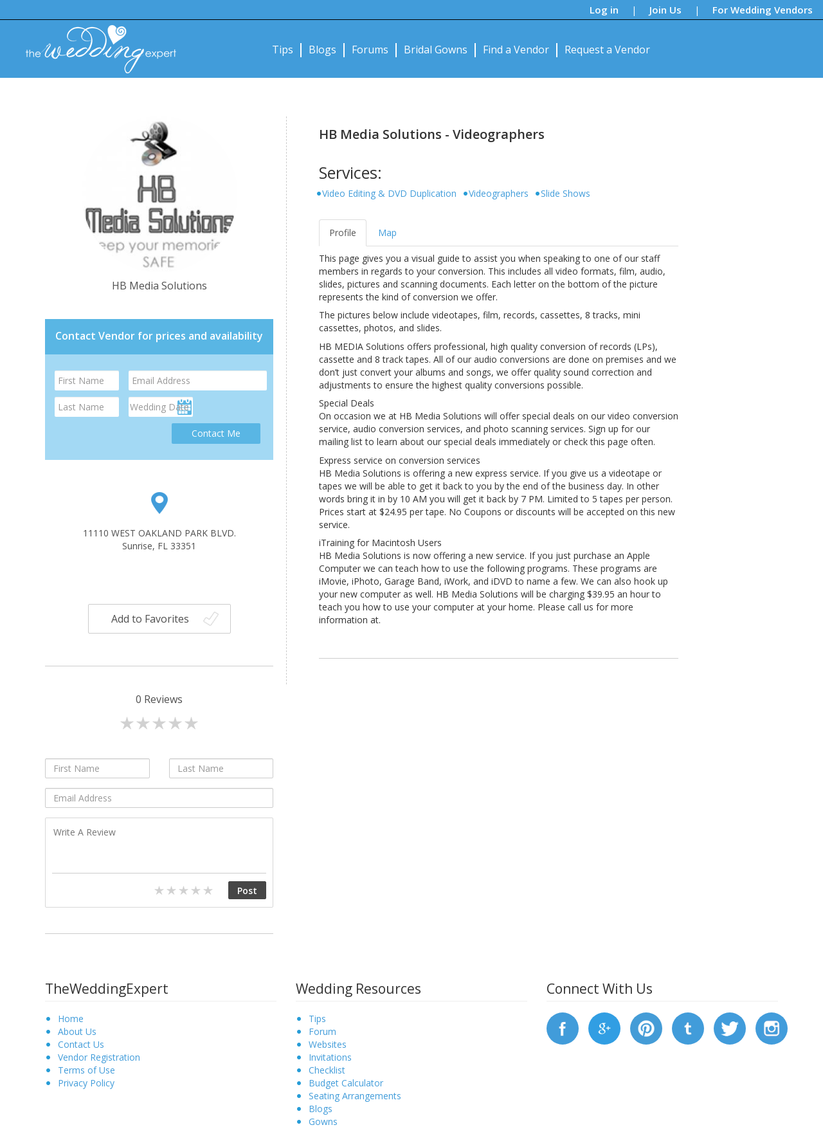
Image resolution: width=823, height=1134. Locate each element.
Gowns (323, 1121)
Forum (322, 1031)
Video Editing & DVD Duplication (389, 193)
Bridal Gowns (435, 49)
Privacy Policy (86, 1083)
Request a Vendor (607, 49)
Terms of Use (86, 1070)
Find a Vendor (516, 49)
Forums (370, 49)
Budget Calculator (346, 1083)
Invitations (330, 1057)
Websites (328, 1044)
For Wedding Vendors (762, 9)
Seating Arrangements (355, 1096)
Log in (604, 9)
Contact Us (81, 1044)
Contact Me (216, 433)
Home (71, 1018)
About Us (77, 1031)
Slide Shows (565, 193)
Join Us (665, 9)
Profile (342, 232)
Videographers (499, 193)
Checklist (327, 1070)
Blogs (322, 49)
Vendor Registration (99, 1057)
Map (387, 232)
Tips (282, 49)
